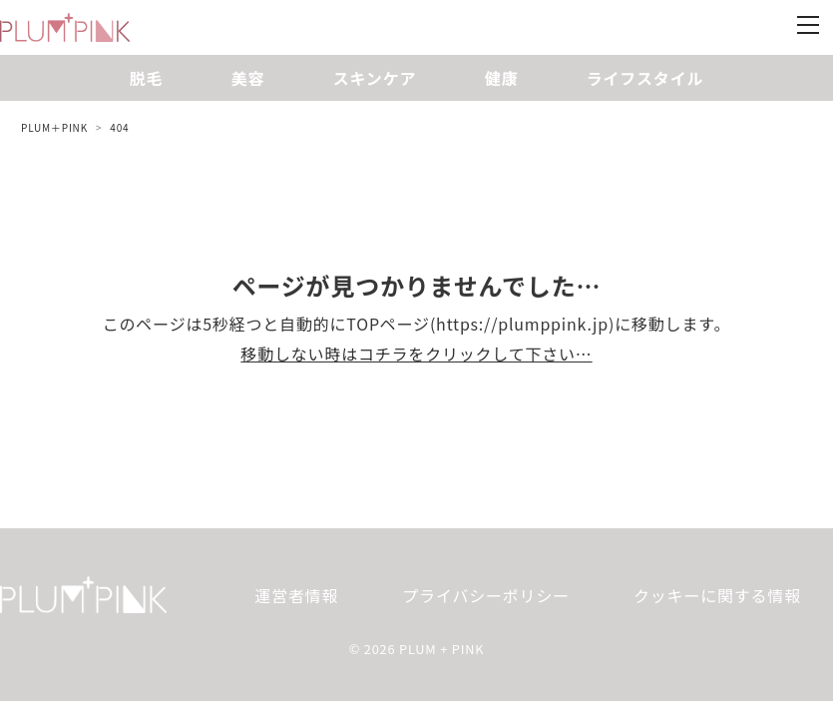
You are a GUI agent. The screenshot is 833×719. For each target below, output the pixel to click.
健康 (502, 78)
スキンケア (375, 78)
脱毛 (147, 78)
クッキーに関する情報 (717, 595)
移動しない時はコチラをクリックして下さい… (416, 353)
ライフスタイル (645, 78)
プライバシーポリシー (486, 595)
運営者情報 (296, 595)
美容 (248, 78)
